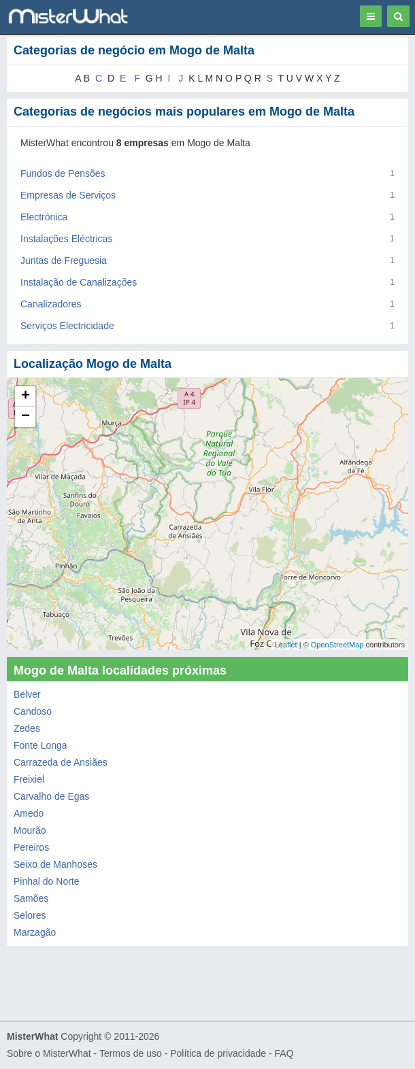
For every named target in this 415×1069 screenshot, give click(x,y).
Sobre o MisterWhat (49, 1053)
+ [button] (25, 396)
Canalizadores (51, 304)
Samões (31, 898)
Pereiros (31, 847)
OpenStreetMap (337, 645)
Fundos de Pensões (62, 173)
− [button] (25, 417)
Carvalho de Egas (51, 796)
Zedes (27, 728)
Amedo (29, 813)
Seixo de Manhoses (55, 864)
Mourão (30, 830)
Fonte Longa (40, 745)
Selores (30, 915)
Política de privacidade (218, 1053)
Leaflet (286, 645)
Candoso (33, 711)
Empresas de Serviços (68, 195)
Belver (27, 694)
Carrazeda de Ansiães (60, 762)
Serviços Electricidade (67, 325)
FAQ (284, 1053)
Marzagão (35, 932)
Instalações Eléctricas (66, 238)
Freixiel (29, 779)
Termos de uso (130, 1053)
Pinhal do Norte (47, 881)
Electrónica (43, 216)
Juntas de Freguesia (63, 260)
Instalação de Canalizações (78, 282)
